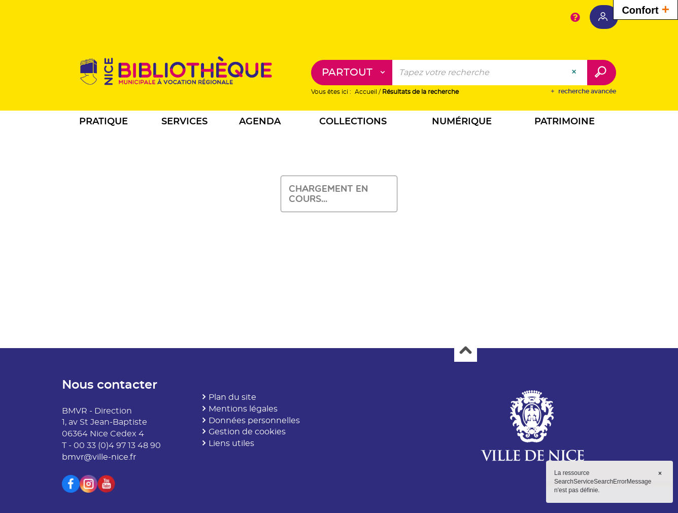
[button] (103, 123)
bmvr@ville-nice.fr (99, 457)
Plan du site (232, 397)
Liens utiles (231, 443)
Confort (645, 9)
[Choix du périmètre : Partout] (352, 72)
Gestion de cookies (247, 432)
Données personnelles (254, 421)
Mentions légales (243, 409)
